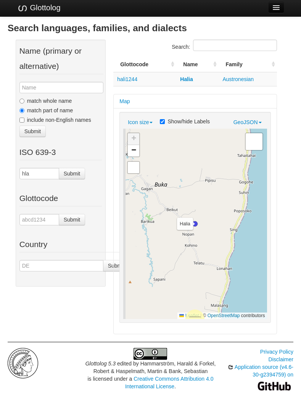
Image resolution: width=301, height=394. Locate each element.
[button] (195, 224)
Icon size (140, 122)
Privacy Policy (276, 352)
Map (124, 101)
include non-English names (55, 120)
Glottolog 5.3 (100, 364)
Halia (186, 79)
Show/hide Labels (185, 121)
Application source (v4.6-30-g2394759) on (260, 376)
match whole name (45, 101)
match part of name (46, 110)
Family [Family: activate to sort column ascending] (233, 64)
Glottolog (39, 8)
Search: (224, 45)
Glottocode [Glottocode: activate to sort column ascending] (134, 64)
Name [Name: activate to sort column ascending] (190, 64)
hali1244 (127, 79)
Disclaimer (281, 359)
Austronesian (238, 79)
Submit (32, 131)
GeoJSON (247, 122)
